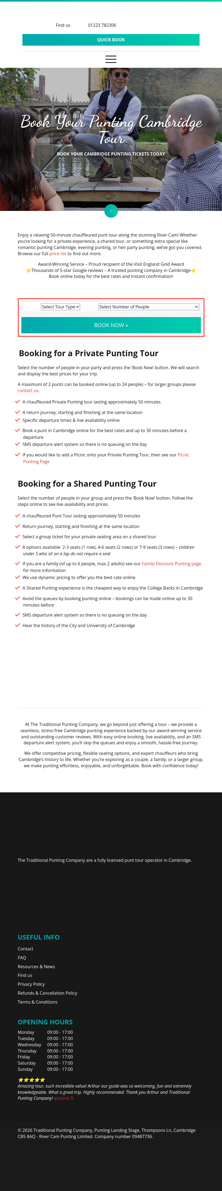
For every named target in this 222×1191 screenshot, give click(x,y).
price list (58, 254)
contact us (28, 390)
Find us (25, 975)
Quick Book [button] (111, 40)
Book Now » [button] (111, 325)
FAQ (22, 958)
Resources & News (36, 967)
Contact (25, 949)
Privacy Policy (31, 984)
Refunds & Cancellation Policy (47, 993)
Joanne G (64, 1098)
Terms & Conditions (38, 1002)
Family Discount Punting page (171, 564)
